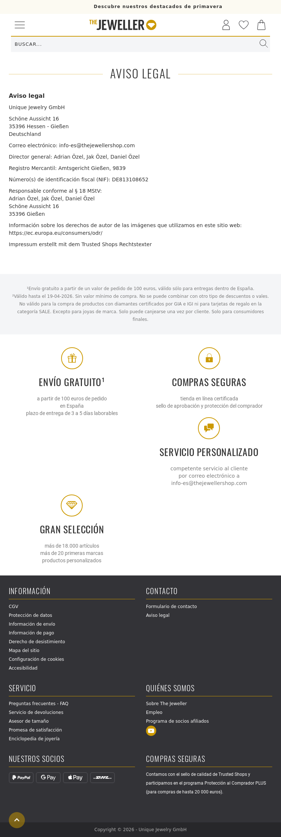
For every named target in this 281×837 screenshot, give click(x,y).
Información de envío (32, 624)
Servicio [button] (23, 688)
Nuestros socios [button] (36, 759)
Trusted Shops (99, 244)
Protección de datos (30, 615)
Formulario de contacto (171, 606)
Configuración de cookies (36, 659)
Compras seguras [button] (175, 759)
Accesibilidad (23, 668)
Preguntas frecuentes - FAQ (38, 703)
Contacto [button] (162, 591)
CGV (13, 606)
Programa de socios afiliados (177, 721)
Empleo (154, 712)
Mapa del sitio (24, 650)
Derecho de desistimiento (37, 641)
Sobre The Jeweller (166, 703)
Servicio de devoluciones (36, 712)
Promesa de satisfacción (35, 730)
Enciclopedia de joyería (34, 738)
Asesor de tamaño (29, 721)
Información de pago (31, 633)
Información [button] (29, 591)
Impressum (23, 244)
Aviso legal (157, 615)
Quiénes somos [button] (170, 688)
